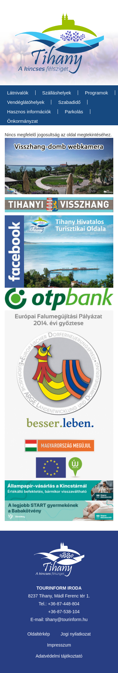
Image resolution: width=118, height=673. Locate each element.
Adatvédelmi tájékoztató (59, 656)
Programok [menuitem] (96, 92)
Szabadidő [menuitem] (69, 102)
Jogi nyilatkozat (75, 633)
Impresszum (59, 645)
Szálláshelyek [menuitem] (56, 92)
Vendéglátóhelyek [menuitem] (25, 102)
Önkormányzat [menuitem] (22, 121)
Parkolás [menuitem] (74, 111)
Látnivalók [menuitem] (18, 92)
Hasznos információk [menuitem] (29, 111)
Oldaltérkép (38, 633)
